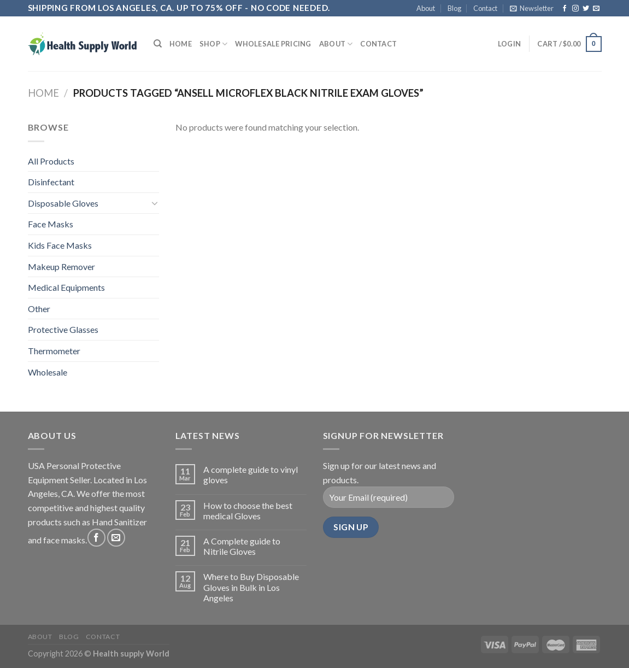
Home (180, 43)
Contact (485, 8)
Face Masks (50, 224)
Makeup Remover (61, 266)
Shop (213, 44)
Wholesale (47, 372)
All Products (51, 161)
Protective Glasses (63, 329)
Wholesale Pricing (273, 43)
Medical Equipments (66, 287)
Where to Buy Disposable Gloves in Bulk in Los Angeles (251, 586)
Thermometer (54, 350)
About (425, 8)
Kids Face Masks (60, 245)
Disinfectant (51, 182)
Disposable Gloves (63, 203)
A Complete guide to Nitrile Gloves (241, 546)
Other (39, 308)
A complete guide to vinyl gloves (250, 474)
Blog (454, 8)
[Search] (158, 43)
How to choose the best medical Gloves (247, 510)
